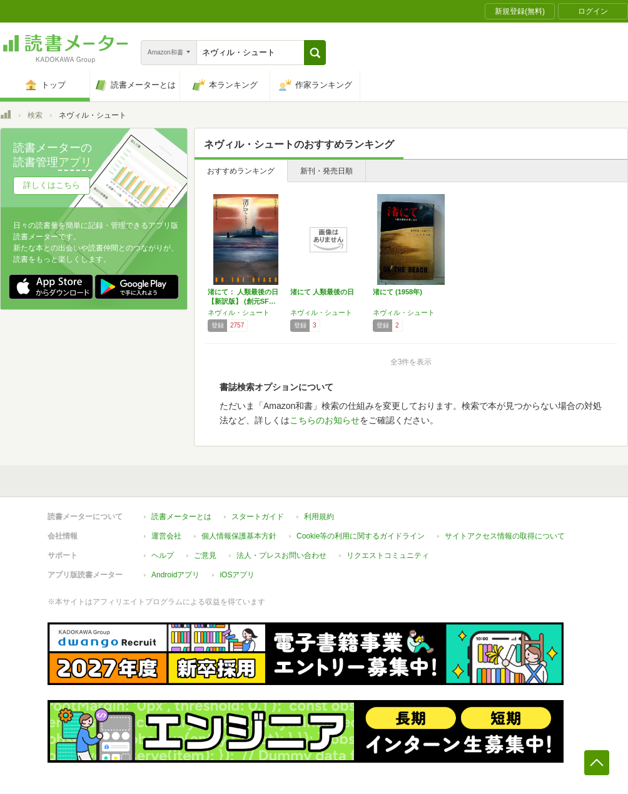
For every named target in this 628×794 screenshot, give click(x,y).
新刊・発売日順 (326, 171)
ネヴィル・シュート (239, 312)
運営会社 (166, 536)
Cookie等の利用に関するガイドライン (360, 536)
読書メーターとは (181, 516)
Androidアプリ (175, 575)
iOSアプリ (237, 575)
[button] (315, 52)
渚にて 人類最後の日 (322, 292)
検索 (35, 115)
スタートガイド (257, 516)
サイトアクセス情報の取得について (505, 536)
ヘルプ (162, 555)
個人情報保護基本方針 (238, 536)
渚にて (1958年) (397, 292)
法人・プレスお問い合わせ (281, 555)
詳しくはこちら (51, 185)
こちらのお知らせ (325, 420)
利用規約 (319, 516)
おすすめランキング (241, 171)
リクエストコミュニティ (388, 555)
